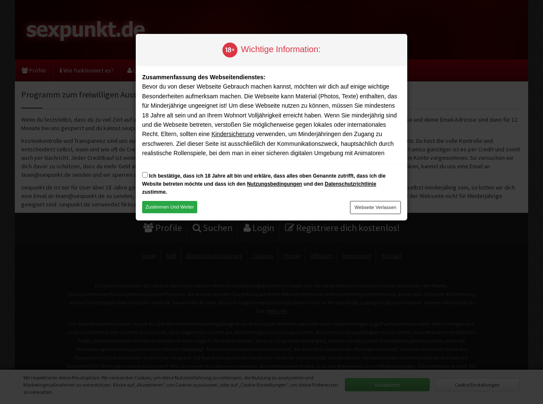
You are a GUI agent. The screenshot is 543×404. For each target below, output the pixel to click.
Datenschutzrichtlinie (350, 184)
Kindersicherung (232, 134)
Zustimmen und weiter (170, 206)
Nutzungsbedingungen (274, 184)
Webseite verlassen (376, 207)
